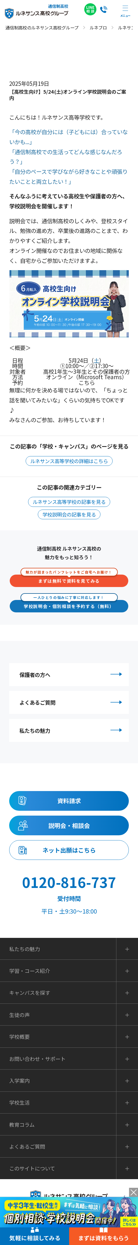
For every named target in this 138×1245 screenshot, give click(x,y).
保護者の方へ (72, 675)
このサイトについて (32, 1187)
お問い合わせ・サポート (37, 1077)
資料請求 (69, 811)
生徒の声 (19, 1033)
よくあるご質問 (72, 707)
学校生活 (19, 1121)
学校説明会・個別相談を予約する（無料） (69, 604)
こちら (87, 382)
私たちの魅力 (72, 738)
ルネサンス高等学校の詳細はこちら (69, 460)
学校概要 (19, 1055)
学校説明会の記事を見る (69, 514)
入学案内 (19, 1099)
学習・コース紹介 (29, 989)
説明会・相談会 (69, 839)
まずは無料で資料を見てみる (69, 579)
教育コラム (22, 1143)
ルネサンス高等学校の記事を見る (69, 501)
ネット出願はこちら (69, 867)
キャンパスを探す (29, 1011)
